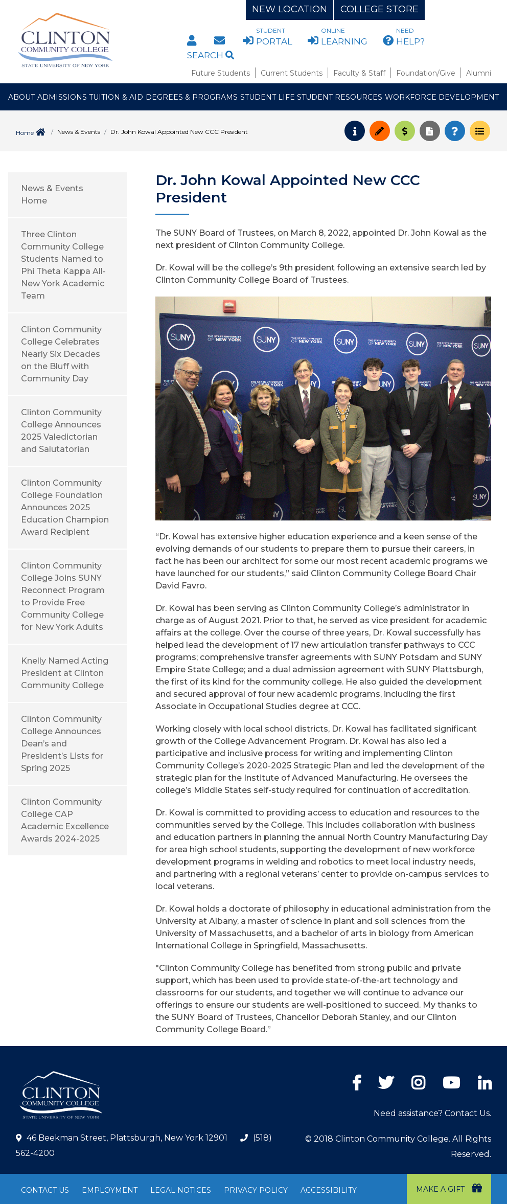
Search (210, 55)
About (21, 97)
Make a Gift (449, 1188)
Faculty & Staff (359, 73)
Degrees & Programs (192, 97)
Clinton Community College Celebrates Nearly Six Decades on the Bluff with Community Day (61, 354)
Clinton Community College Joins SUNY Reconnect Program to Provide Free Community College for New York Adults (63, 596)
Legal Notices (180, 1190)
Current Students (291, 73)
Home (25, 133)
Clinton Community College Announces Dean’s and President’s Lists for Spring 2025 (62, 743)
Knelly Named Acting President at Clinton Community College (64, 673)
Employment (109, 1190)
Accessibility (329, 1190)
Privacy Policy (256, 1190)
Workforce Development (442, 97)
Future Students (220, 73)
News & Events (78, 131)
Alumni (478, 73)
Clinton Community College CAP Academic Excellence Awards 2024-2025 (65, 820)
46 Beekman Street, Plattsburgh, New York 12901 (127, 1138)
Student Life (267, 97)
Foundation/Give (425, 73)
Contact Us (45, 1190)
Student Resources (339, 97)
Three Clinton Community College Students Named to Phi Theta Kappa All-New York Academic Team (63, 265)
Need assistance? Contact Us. (432, 1113)
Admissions (62, 97)
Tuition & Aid (116, 97)
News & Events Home (52, 195)
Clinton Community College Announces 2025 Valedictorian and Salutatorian (61, 430)
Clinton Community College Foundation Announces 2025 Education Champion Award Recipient (65, 507)
